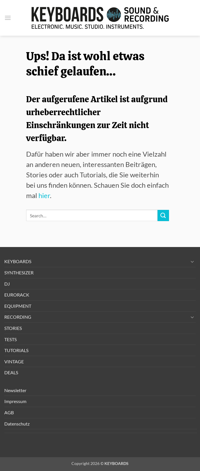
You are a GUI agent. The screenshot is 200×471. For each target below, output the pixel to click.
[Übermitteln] (163, 215)
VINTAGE (14, 361)
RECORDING (17, 317)
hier (44, 195)
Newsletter (15, 390)
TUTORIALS (16, 350)
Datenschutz (17, 423)
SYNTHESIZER (19, 272)
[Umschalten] (192, 261)
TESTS (10, 339)
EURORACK (16, 294)
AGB (9, 412)
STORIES (13, 328)
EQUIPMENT (17, 306)
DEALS (11, 372)
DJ (7, 283)
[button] (7, 18)
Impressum (15, 401)
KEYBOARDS (17, 261)
